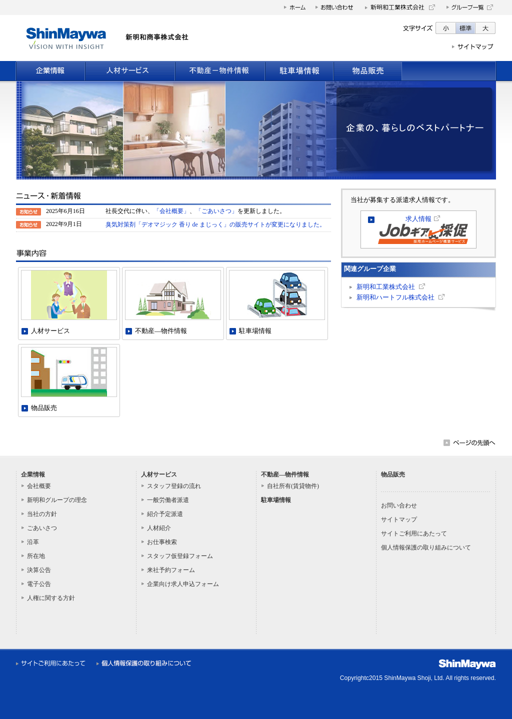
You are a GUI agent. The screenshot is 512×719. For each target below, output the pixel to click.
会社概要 (39, 486)
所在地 (36, 556)
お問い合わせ (399, 505)
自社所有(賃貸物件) (293, 486)
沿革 (33, 542)
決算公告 (39, 570)
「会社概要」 (172, 211)
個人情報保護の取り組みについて (426, 547)
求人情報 (419, 219)
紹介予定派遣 (165, 514)
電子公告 (39, 584)
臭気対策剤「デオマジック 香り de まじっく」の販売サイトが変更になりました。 (216, 224)
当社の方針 (42, 514)
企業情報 (33, 474)
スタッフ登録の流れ (174, 486)
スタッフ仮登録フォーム (180, 556)
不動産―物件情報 (285, 474)
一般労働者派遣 (168, 500)
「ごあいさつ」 (217, 211)
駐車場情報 (276, 500)
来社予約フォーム (171, 570)
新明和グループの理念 (57, 500)
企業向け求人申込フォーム (183, 584)
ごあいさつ (42, 528)
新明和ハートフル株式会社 (395, 297)
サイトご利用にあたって (414, 533)
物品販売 (393, 474)
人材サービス (159, 474)
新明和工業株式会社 (385, 287)
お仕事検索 (162, 542)
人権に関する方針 (51, 598)
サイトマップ (399, 519)
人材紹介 (159, 528)
